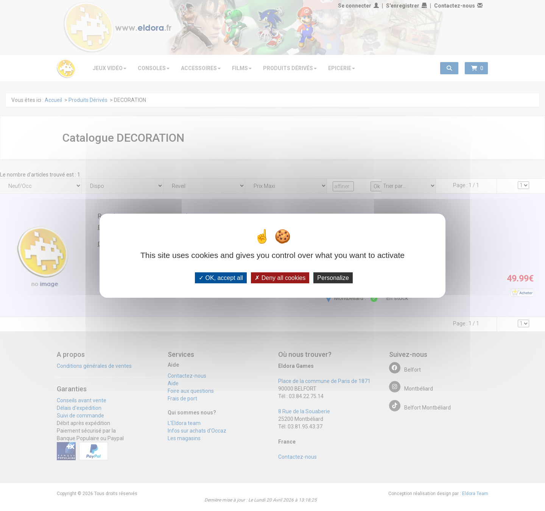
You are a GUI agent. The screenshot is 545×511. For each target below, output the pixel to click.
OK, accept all (221, 277)
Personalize (333, 277)
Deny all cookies (280, 277)
